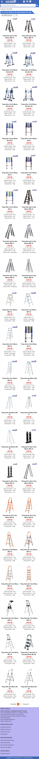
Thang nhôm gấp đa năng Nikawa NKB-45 (10, 37)
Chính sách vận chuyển (5, 747)
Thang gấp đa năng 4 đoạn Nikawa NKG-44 (9, 482)
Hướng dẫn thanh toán (5, 729)
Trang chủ (3, 9)
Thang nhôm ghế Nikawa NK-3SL (29, 688)
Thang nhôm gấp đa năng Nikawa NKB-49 (10, 276)
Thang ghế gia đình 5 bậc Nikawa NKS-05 (29, 516)
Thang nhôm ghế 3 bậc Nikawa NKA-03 (28, 550)
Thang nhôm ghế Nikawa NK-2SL (10, 688)
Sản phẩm (9, 9)
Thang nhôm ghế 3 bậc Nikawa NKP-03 (9, 619)
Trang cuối (26, 704)
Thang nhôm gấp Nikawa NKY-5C (28, 379)
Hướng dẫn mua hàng (5, 727)
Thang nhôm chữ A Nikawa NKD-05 (9, 345)
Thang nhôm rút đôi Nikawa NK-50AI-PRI (29, 71)
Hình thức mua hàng (5, 731)
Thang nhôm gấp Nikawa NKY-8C (9, 448)
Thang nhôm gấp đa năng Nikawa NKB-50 (29, 276)
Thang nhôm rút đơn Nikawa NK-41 (29, 345)
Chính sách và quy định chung (7, 740)
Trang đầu (12, 704)
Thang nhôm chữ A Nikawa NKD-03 (9, 311)
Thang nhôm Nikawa (5, 753)
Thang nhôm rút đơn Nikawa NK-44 (10, 174)
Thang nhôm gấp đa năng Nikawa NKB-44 (29, 37)
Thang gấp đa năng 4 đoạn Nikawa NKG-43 (28, 448)
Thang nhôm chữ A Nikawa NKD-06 (9, 379)
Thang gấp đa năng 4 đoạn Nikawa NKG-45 (28, 482)
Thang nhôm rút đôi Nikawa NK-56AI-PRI (9, 71)
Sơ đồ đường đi (3, 734)
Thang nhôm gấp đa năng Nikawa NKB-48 (29, 242)
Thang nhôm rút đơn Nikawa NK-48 (29, 139)
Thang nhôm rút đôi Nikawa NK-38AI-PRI (29, 105)
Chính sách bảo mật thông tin (7, 745)
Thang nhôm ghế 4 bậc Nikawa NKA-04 (9, 585)
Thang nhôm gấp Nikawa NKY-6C (9, 413)
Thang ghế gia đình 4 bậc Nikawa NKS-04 (10, 516)
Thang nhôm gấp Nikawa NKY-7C (28, 413)
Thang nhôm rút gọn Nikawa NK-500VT (10, 139)
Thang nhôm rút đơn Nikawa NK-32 (10, 208)
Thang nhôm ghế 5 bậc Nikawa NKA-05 (28, 585)
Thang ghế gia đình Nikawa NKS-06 (9, 550)
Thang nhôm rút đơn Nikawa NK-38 (29, 174)
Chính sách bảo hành (5, 742)
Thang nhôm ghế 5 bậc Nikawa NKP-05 (9, 653)
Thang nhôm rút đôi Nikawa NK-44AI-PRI (9, 105)
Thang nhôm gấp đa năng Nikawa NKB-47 (10, 242)
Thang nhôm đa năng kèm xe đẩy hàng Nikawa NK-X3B (29, 653)
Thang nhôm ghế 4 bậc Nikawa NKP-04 (28, 619)
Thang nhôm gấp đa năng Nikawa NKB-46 (29, 208)
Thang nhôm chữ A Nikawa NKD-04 (28, 311)
